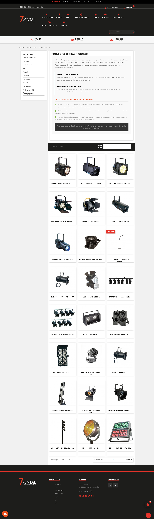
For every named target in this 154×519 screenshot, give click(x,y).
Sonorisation (47, 17)
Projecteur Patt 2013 (91, 448)
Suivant (129, 459)
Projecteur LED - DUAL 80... (120, 448)
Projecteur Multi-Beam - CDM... (91, 373)
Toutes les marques (49, 25)
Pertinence (117, 146)
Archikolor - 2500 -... (91, 297)
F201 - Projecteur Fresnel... (120, 184)
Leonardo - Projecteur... (91, 221)
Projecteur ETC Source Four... (91, 411)
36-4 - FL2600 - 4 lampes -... (120, 335)
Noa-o (86, 2)
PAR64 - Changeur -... (120, 372)
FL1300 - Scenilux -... (91, 335)
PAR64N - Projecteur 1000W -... (62, 298)
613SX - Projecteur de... (120, 221)
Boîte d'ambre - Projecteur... (91, 259)
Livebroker (97, 2)
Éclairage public (28, 93)
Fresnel (25, 72)
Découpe (26, 61)
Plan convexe (27, 65)
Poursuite (26, 75)
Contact (64, 25)
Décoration (26, 79)
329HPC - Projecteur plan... (62, 184)
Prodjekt (76, 2)
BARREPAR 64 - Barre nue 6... (120, 297)
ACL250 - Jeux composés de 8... (62, 336)
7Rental (66, 2)
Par (24, 68)
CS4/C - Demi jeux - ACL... (62, 410)
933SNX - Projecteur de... (62, 259)
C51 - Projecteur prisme (91, 184)
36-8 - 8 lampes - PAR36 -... (62, 372)
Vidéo (68, 17)
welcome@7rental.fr (85, 491)
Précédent (98, 459)
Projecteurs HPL (28, 90)
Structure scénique (81, 17)
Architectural (27, 86)
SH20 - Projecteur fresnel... (62, 221)
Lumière (59, 17)
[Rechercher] (122, 32)
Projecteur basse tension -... (120, 410)
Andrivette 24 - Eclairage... (62, 448)
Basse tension (27, 83)
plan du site (56, 500)
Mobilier (105, 17)
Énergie (96, 17)
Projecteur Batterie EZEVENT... (120, 260)
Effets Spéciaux (119, 17)
